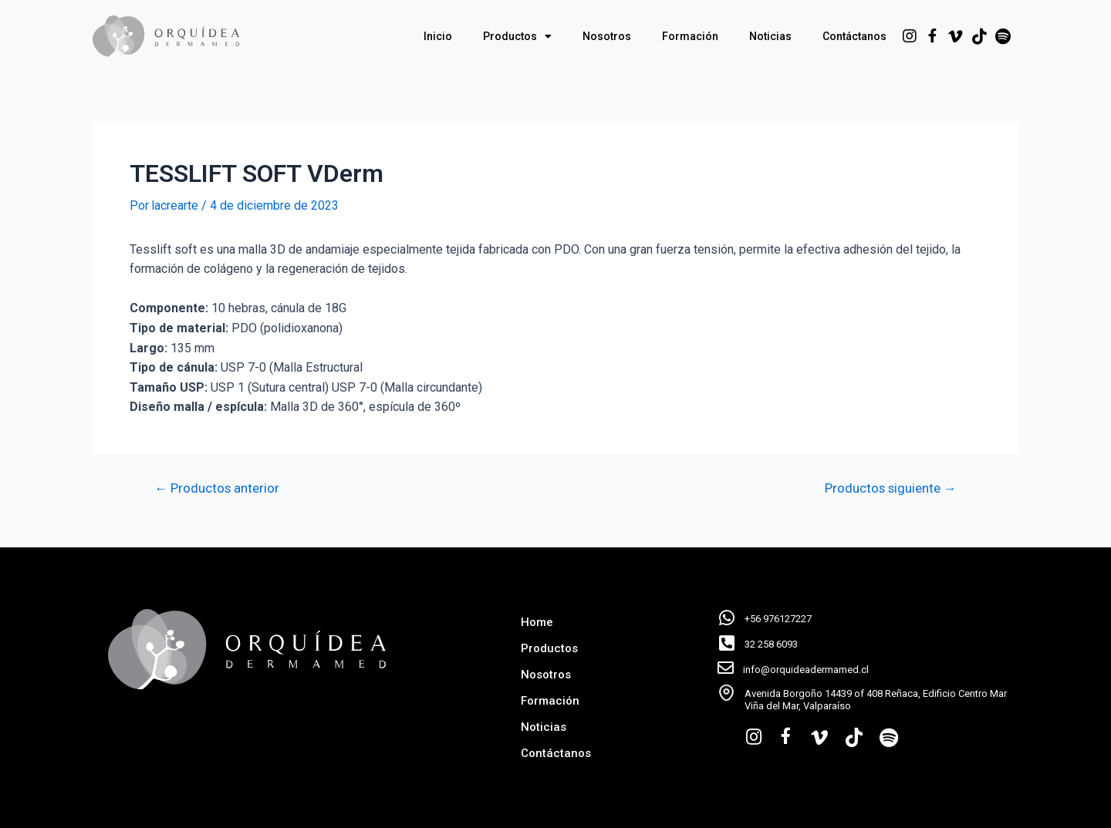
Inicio (438, 36)
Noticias (770, 36)
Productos (517, 36)
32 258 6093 (771, 644)
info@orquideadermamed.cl (806, 669)
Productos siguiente (889, 487)
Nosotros (607, 36)
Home (537, 622)
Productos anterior (218, 487)
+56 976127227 (778, 618)
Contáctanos (854, 36)
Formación (690, 36)
